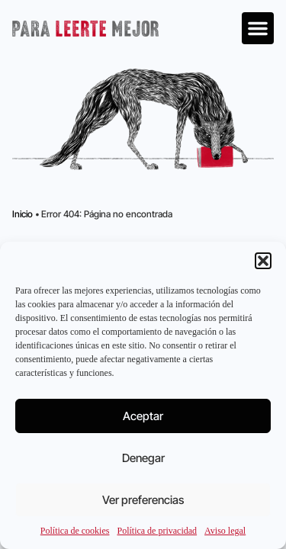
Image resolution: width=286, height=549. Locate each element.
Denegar (143, 458)
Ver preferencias (143, 500)
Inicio (22, 214)
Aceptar (143, 416)
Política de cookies (75, 530)
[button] (263, 260)
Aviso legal (225, 530)
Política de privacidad (157, 530)
